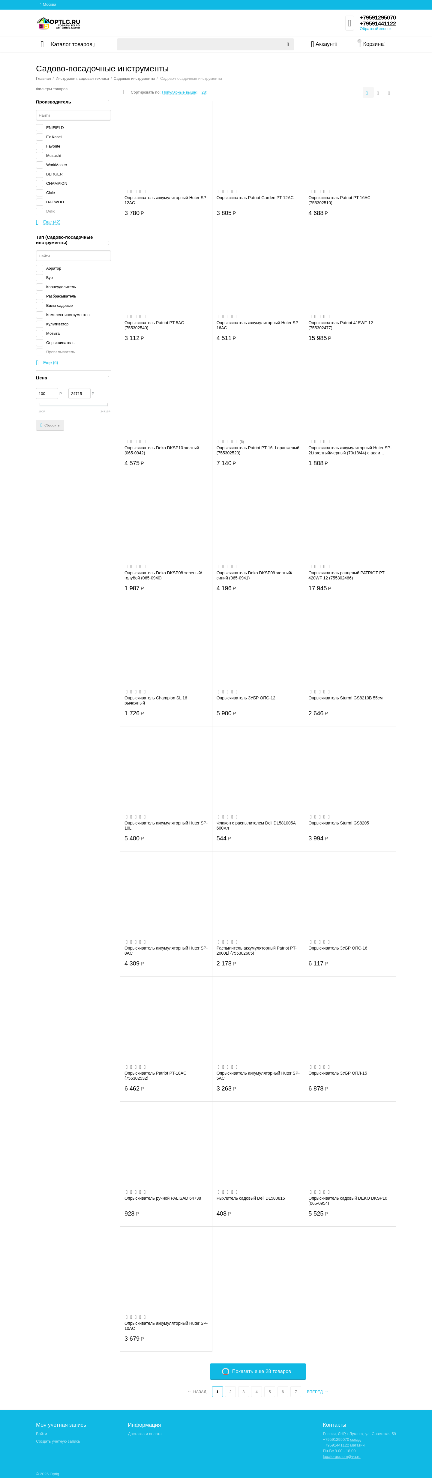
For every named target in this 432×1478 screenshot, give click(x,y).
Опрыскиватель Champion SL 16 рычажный (155, 700)
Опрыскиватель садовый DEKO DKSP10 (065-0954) (347, 1200)
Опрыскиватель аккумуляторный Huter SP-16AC (258, 325)
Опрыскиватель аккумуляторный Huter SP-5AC (258, 1075)
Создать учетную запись (58, 1441)
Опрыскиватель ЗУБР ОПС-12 (246, 698)
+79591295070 (378, 18)
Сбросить (50, 425)
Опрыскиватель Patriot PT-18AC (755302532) (155, 1075)
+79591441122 (378, 24)
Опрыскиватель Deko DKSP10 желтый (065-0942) (161, 450)
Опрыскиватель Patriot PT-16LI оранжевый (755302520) (258, 450)
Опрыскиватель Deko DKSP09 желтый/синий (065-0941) (254, 575)
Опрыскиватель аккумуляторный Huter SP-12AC (166, 200)
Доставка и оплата (144, 1434)
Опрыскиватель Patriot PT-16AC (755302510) (339, 200)
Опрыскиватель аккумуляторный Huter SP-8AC (166, 950)
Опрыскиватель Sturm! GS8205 (338, 823)
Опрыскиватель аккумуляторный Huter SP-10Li (166, 825)
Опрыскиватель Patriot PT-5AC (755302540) (154, 325)
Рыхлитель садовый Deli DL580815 (251, 1198)
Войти (41, 1434)
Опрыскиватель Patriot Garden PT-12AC (255, 197)
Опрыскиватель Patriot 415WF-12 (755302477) (340, 325)
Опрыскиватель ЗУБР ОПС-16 (337, 948)
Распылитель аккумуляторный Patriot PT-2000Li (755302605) (257, 950)
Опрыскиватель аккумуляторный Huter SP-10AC (166, 1325)
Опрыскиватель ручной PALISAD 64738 (162, 1198)
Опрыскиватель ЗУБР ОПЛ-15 (337, 1073)
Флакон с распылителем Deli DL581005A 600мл (256, 825)
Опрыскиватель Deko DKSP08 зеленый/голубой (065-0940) (163, 575)
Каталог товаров (71, 44)
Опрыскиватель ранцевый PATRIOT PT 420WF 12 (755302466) (346, 575)
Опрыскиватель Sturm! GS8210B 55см (345, 698)
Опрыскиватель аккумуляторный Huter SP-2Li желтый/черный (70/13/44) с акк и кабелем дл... (350, 450)
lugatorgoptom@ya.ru (341, 1456)
